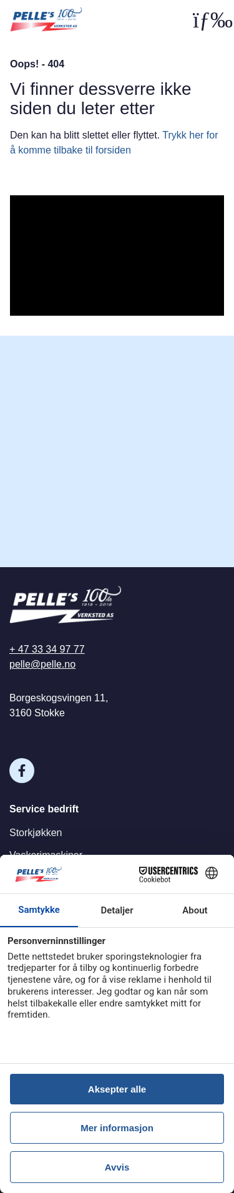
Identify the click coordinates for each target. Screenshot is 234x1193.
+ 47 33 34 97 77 (47, 649)
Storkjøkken (35, 832)
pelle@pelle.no (42, 664)
